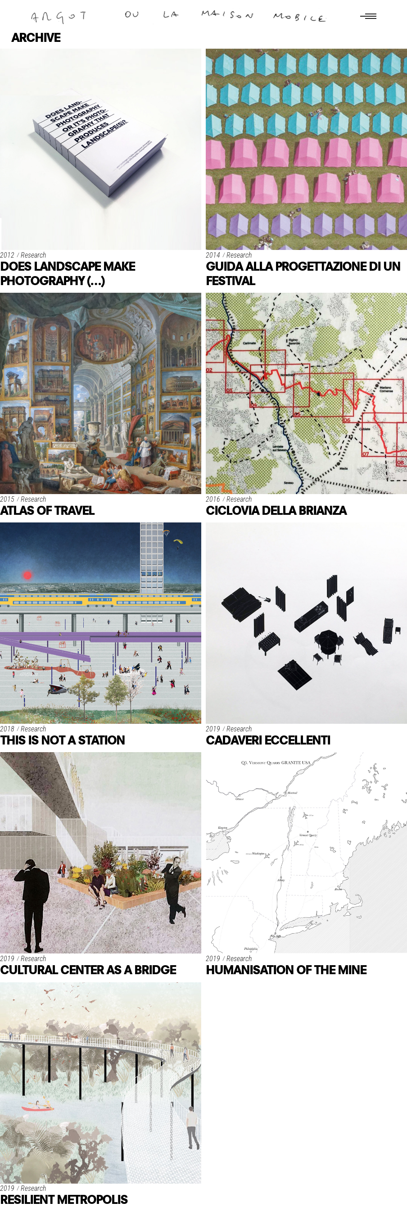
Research (33, 255)
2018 (7, 729)
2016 (213, 499)
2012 (7, 255)
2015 (7, 499)
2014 (213, 255)
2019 (213, 729)
